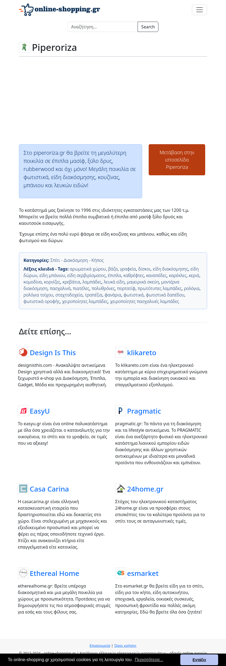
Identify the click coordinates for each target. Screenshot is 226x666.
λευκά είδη (114, 282)
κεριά (194, 275)
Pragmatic (144, 411)
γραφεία (128, 269)
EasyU (40, 411)
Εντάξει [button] (199, 660)
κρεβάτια (71, 282)
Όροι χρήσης (125, 645)
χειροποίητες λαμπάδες (85, 301)
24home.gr (145, 489)
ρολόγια (192, 288)
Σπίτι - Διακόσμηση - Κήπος (77, 260)
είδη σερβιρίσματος (86, 275)
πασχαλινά (60, 288)
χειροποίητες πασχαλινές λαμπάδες (144, 301)
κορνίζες (52, 282)
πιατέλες (81, 288)
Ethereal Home (54, 573)
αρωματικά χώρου (88, 269)
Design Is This (53, 352)
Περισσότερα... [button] (149, 659)
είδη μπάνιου (52, 275)
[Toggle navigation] (199, 9)
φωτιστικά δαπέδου (165, 295)
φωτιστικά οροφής (42, 301)
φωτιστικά (134, 295)
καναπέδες (156, 275)
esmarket (143, 573)
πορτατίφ (126, 288)
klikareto (141, 352)
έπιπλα (114, 275)
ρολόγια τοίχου (38, 295)
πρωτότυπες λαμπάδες (160, 288)
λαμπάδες (91, 282)
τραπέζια (93, 295)
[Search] (103, 27)
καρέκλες (178, 275)
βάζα (113, 269)
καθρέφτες (134, 275)
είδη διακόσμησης (170, 269)
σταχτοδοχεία (68, 295)
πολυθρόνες (103, 288)
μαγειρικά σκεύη (143, 282)
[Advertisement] (113, 100)
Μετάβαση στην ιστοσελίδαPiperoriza (176, 159)
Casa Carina (49, 489)
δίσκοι (144, 269)
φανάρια (113, 295)
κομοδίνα (33, 282)
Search (148, 27)
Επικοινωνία (99, 645)
